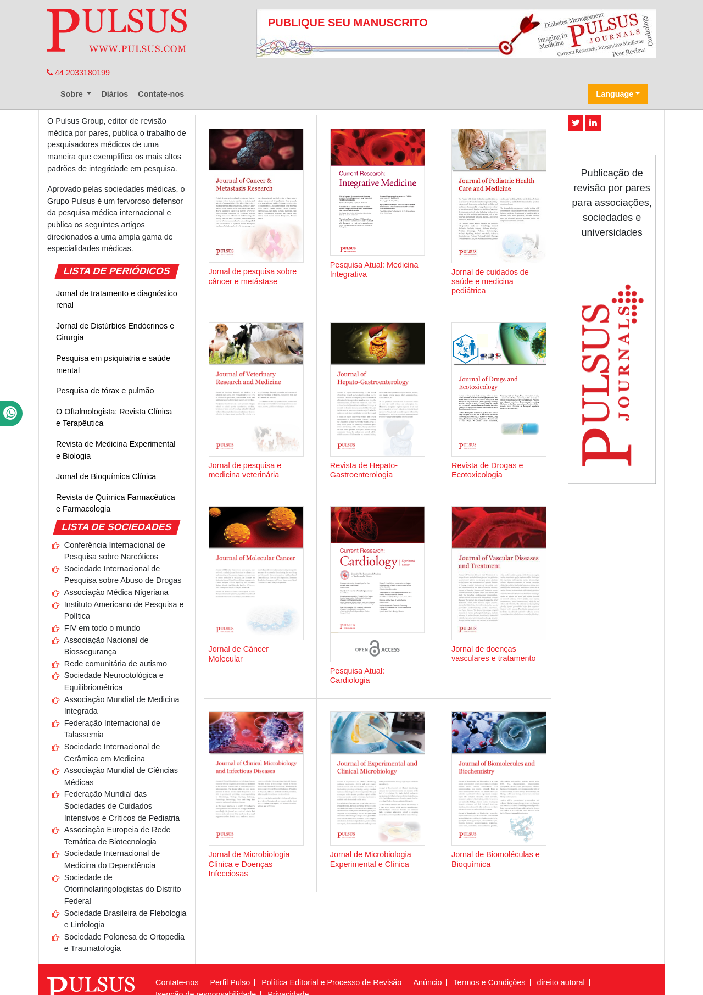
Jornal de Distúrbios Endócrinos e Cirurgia (115, 331)
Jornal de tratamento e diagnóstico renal (116, 299)
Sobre (72, 94)
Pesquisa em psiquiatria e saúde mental (113, 364)
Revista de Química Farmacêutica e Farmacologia (115, 503)
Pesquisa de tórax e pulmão (105, 390)
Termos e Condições (489, 982)
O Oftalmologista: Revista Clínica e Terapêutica (114, 417)
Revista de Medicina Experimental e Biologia (116, 450)
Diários (114, 94)
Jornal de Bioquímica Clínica (106, 476)
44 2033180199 (78, 72)
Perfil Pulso (230, 982)
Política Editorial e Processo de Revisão (331, 982)
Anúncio (427, 982)
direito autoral (561, 982)
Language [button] (614, 94)
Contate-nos (161, 94)
